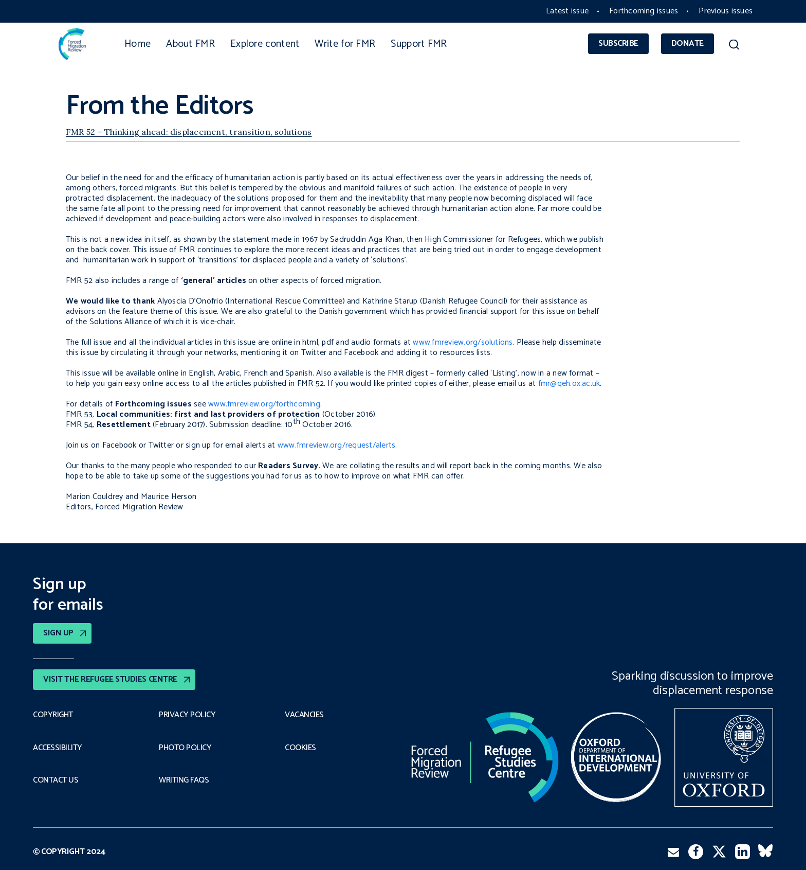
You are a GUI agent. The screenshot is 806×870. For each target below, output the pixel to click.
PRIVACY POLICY (187, 715)
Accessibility (57, 748)
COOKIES (300, 748)
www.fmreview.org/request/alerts (336, 445)
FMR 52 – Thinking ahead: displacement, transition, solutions (189, 132)
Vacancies (304, 715)
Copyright (53, 715)
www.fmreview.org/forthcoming (264, 404)
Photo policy (185, 748)
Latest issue (567, 11)
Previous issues (726, 11)
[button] (733, 46)
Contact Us (55, 780)
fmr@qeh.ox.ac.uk (569, 383)
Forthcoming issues (643, 11)
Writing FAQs (184, 780)
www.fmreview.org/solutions (462, 342)
